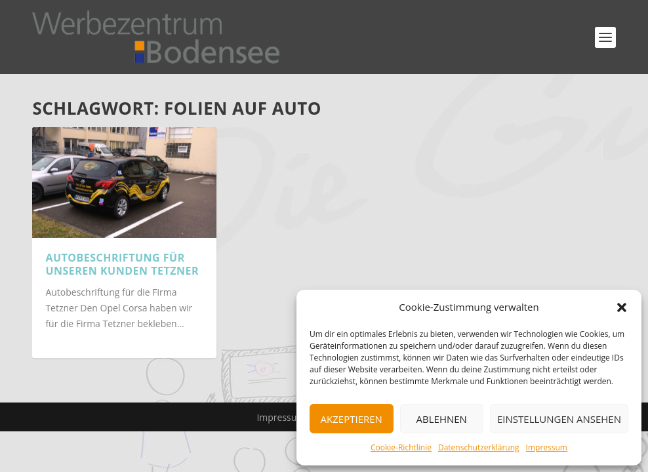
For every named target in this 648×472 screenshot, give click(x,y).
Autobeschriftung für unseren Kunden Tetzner (122, 264)
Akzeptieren (351, 418)
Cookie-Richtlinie (401, 447)
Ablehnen (441, 418)
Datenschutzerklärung (478, 447)
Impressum (546, 447)
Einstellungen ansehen (559, 418)
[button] (621, 307)
